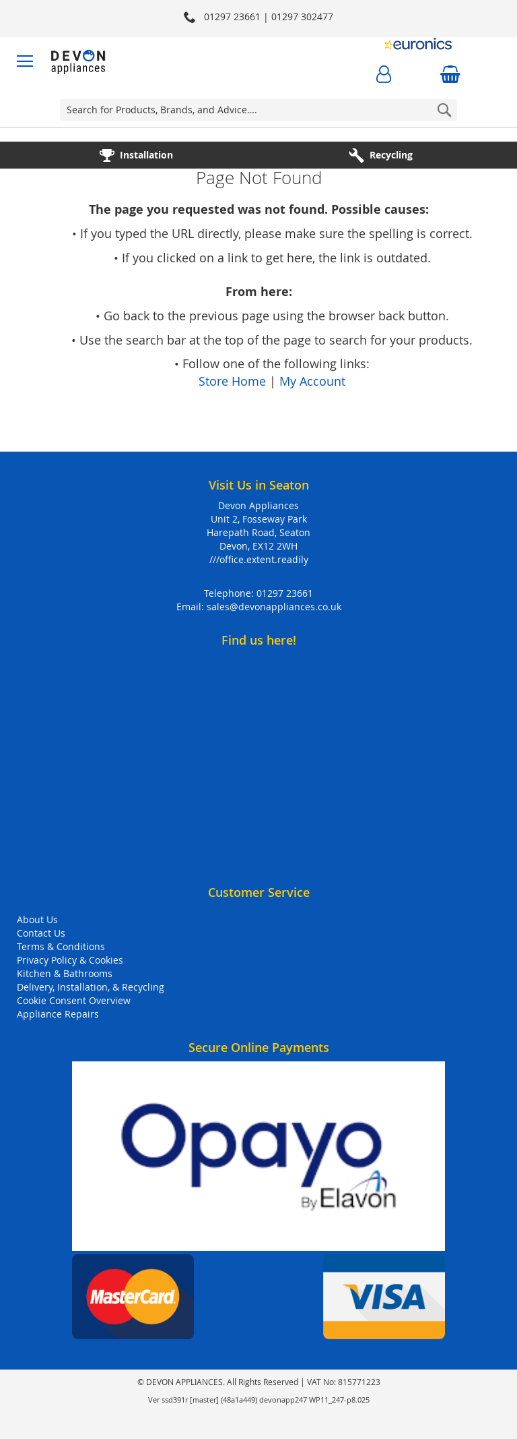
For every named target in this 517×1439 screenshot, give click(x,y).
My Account (312, 381)
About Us (37, 919)
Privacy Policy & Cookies (70, 959)
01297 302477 (302, 16)
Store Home (232, 381)
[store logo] (79, 61)
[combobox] (258, 110)
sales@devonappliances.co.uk (274, 606)
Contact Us (41, 933)
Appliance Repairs (58, 1013)
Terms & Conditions (61, 946)
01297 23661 (284, 593)
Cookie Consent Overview (74, 1000)
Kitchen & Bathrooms (64, 973)
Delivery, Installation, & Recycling (90, 986)
